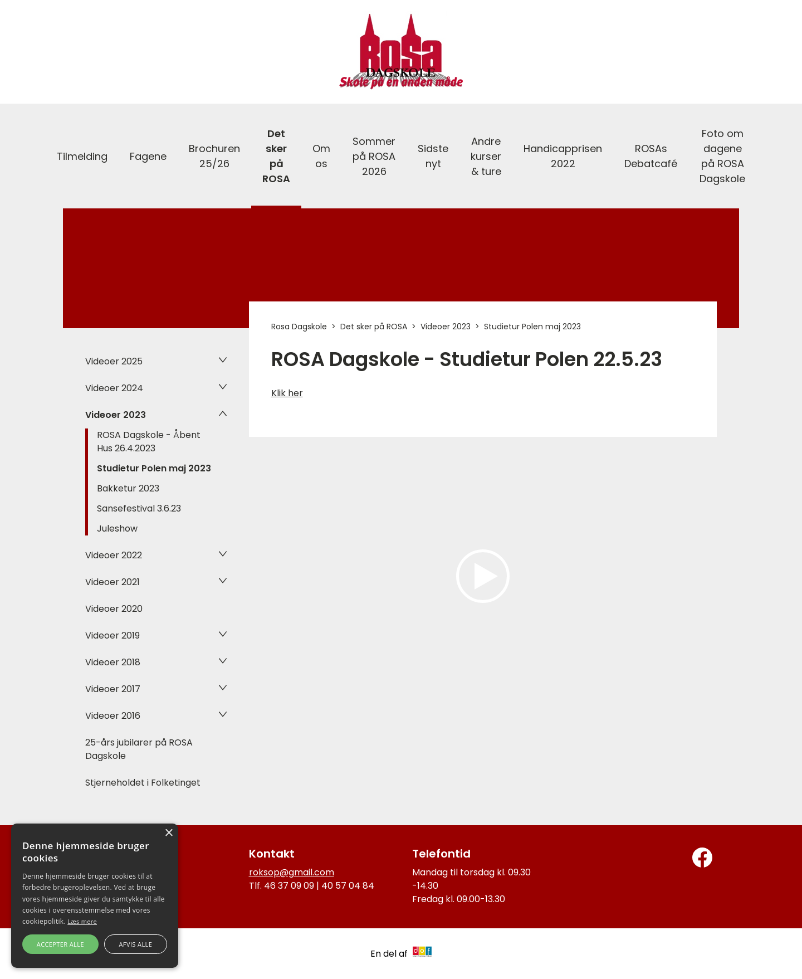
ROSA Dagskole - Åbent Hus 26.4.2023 (148, 441)
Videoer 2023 (115, 414)
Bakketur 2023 (128, 488)
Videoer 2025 (114, 361)
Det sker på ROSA (276, 156)
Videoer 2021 (112, 582)
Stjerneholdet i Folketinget (142, 782)
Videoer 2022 (113, 555)
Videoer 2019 (112, 635)
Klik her (287, 393)
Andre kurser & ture (486, 156)
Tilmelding (82, 156)
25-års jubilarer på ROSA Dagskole (139, 749)
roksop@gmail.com (291, 872)
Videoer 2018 (112, 662)
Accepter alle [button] (60, 944)
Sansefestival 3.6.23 (139, 508)
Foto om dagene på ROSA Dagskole (722, 156)
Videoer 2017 (112, 689)
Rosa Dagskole (299, 326)
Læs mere (82, 921)
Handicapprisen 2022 (563, 156)
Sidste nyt (433, 156)
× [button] (168, 833)
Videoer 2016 (112, 715)
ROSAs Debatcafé (650, 156)
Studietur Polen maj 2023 (154, 468)
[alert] (94, 896)
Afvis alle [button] (135, 944)
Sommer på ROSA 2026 (374, 156)
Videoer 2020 (114, 608)
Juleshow (117, 528)
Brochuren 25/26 (214, 156)
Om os (321, 156)
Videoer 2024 (114, 388)
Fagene (148, 156)
